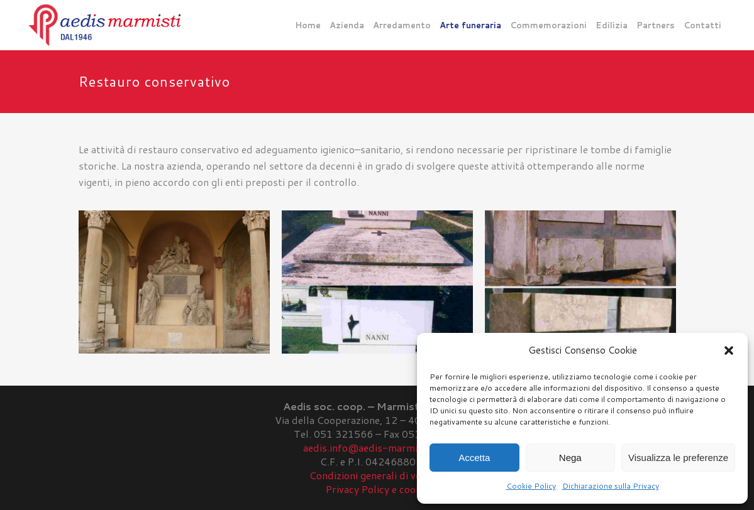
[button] (729, 350)
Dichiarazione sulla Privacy (610, 485)
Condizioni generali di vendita (377, 475)
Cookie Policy (531, 485)
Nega (570, 457)
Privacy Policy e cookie (377, 489)
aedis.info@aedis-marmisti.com (377, 447)
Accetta (474, 457)
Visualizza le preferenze (678, 457)
